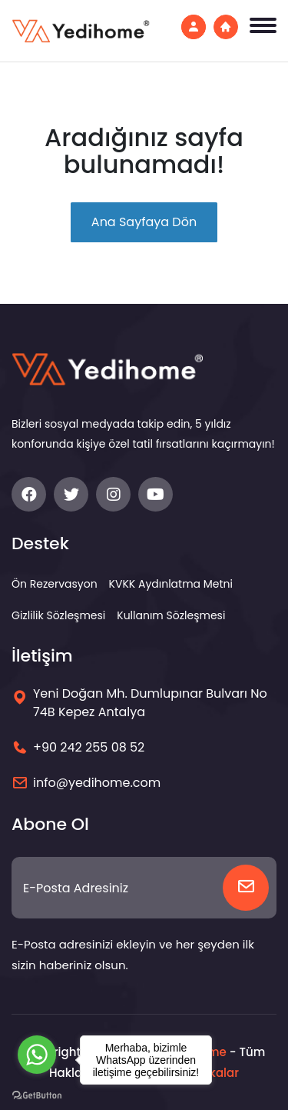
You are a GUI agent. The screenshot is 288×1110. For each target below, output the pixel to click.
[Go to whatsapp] (37, 1054)
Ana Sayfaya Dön (144, 222)
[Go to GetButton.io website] (36, 1094)
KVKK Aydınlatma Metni (171, 584)
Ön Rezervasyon (55, 584)
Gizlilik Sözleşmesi (58, 615)
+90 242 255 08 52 (88, 747)
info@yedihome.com (97, 783)
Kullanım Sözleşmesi (171, 615)
